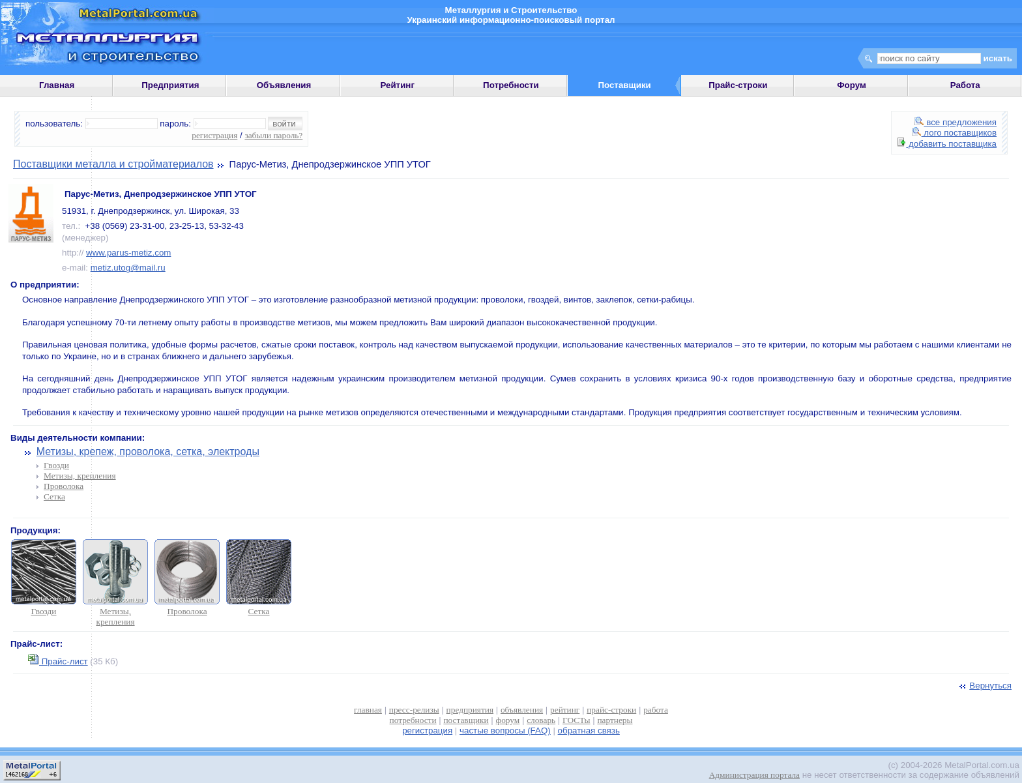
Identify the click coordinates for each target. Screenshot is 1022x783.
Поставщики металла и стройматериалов (113, 164)
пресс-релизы (414, 710)
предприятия (469, 710)
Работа (965, 85)
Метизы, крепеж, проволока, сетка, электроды (147, 451)
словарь (541, 720)
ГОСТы (576, 720)
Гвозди (56, 465)
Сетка (54, 496)
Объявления (284, 85)
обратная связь (589, 730)
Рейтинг (397, 85)
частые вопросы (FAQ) (505, 730)
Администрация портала (754, 775)
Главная (56, 85)
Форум (851, 85)
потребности (413, 720)
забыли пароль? (273, 135)
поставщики (465, 720)
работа (655, 710)
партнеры (614, 720)
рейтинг (564, 710)
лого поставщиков (954, 133)
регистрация (214, 135)
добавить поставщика (947, 144)
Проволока (63, 486)
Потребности (511, 85)
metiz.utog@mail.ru (128, 268)
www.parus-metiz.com (128, 253)
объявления (522, 710)
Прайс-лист (58, 661)
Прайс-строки (737, 85)
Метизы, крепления (80, 475)
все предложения (955, 122)
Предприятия (170, 85)
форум (508, 720)
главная (368, 710)
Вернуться (984, 685)
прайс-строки (611, 710)
